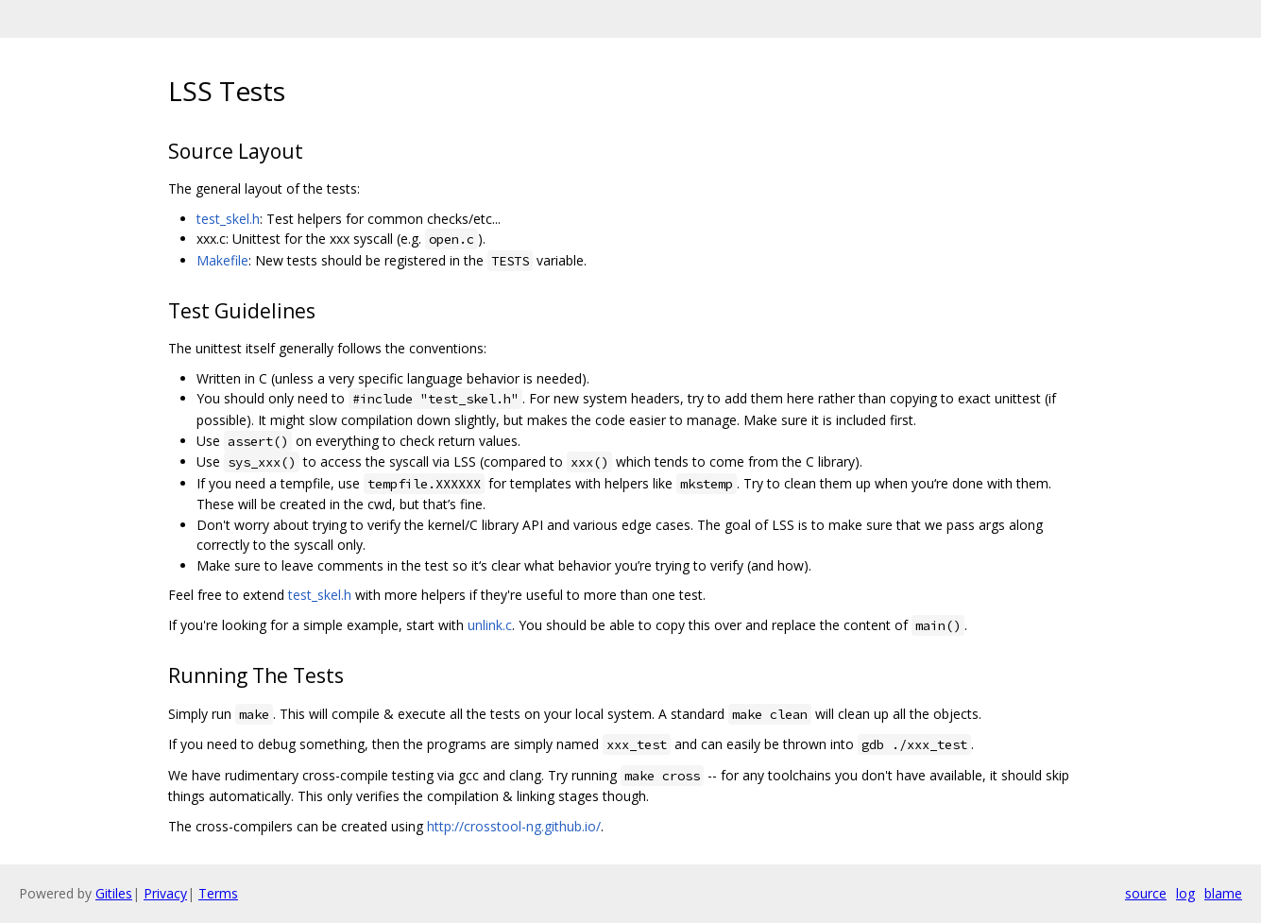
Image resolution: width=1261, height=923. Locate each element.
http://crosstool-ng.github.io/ (514, 826)
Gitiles (113, 893)
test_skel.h (228, 219)
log (1185, 893)
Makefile (222, 260)
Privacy (165, 893)
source (1146, 893)
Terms (218, 893)
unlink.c (490, 625)
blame (1223, 893)
